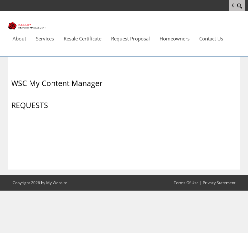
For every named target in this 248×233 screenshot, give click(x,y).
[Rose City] (27, 25)
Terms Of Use (186, 182)
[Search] (239, 5)
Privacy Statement (219, 182)
